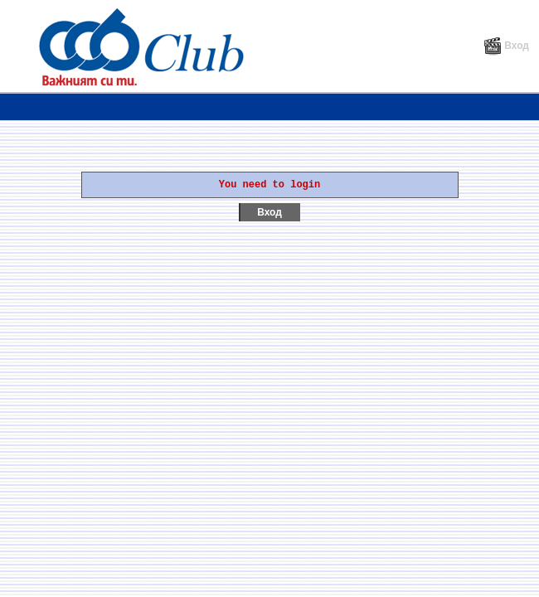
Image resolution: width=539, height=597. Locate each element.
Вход (506, 45)
